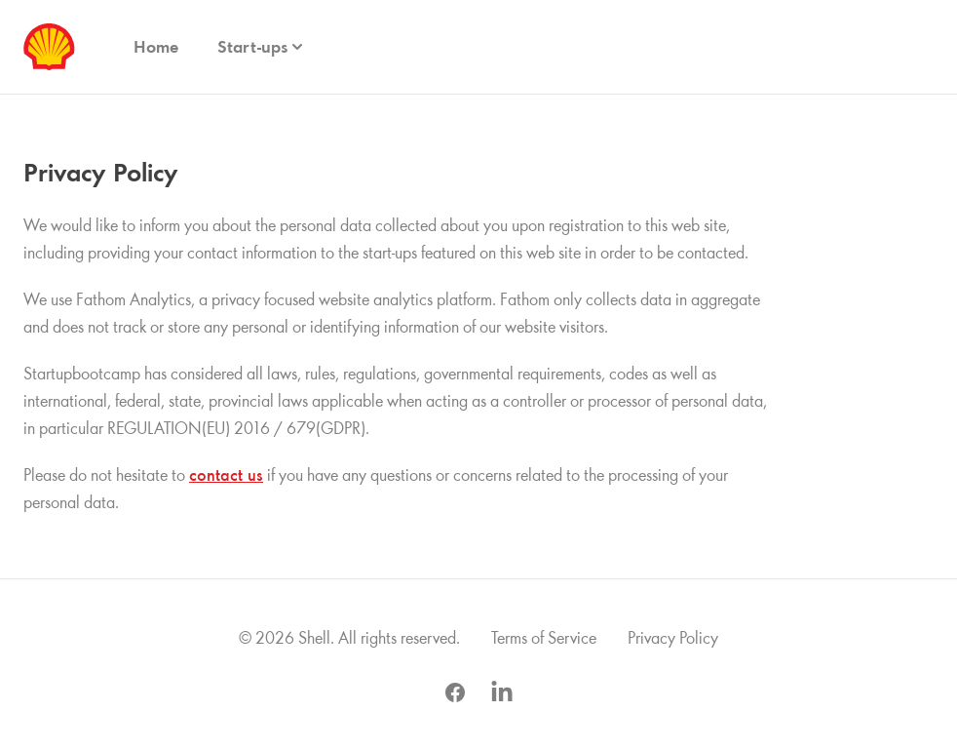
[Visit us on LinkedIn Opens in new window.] (502, 692)
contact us (226, 475)
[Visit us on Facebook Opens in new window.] (455, 692)
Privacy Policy (673, 638)
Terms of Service (543, 638)
